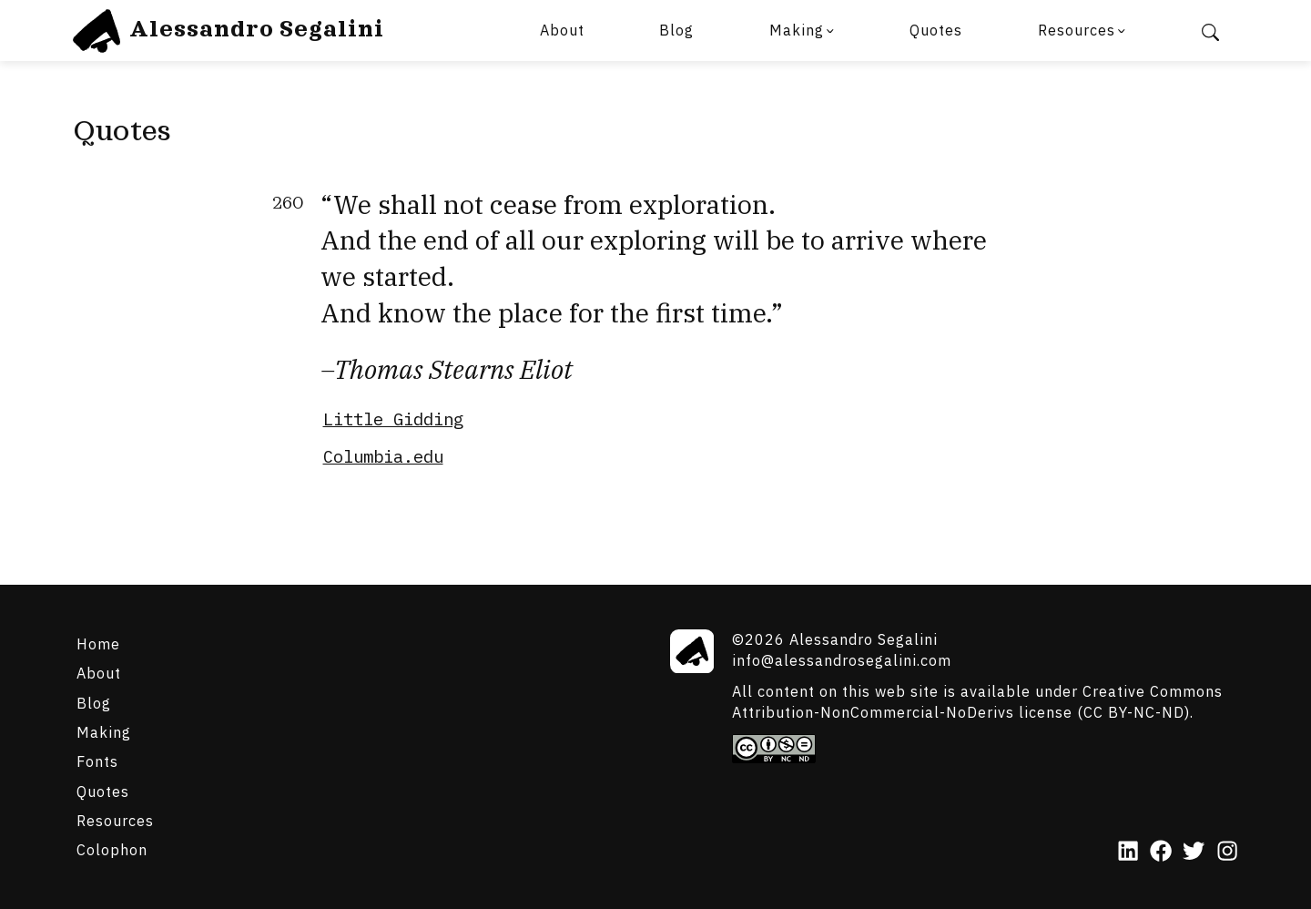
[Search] (1210, 31)
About (562, 29)
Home (98, 643)
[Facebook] (1161, 852)
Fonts (97, 761)
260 (287, 203)
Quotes (936, 29)
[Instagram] (1227, 852)
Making (796, 29)
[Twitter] (1193, 852)
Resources (1076, 29)
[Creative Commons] (985, 748)
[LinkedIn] (1128, 852)
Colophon (111, 849)
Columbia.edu (383, 456)
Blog (676, 29)
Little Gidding (393, 419)
